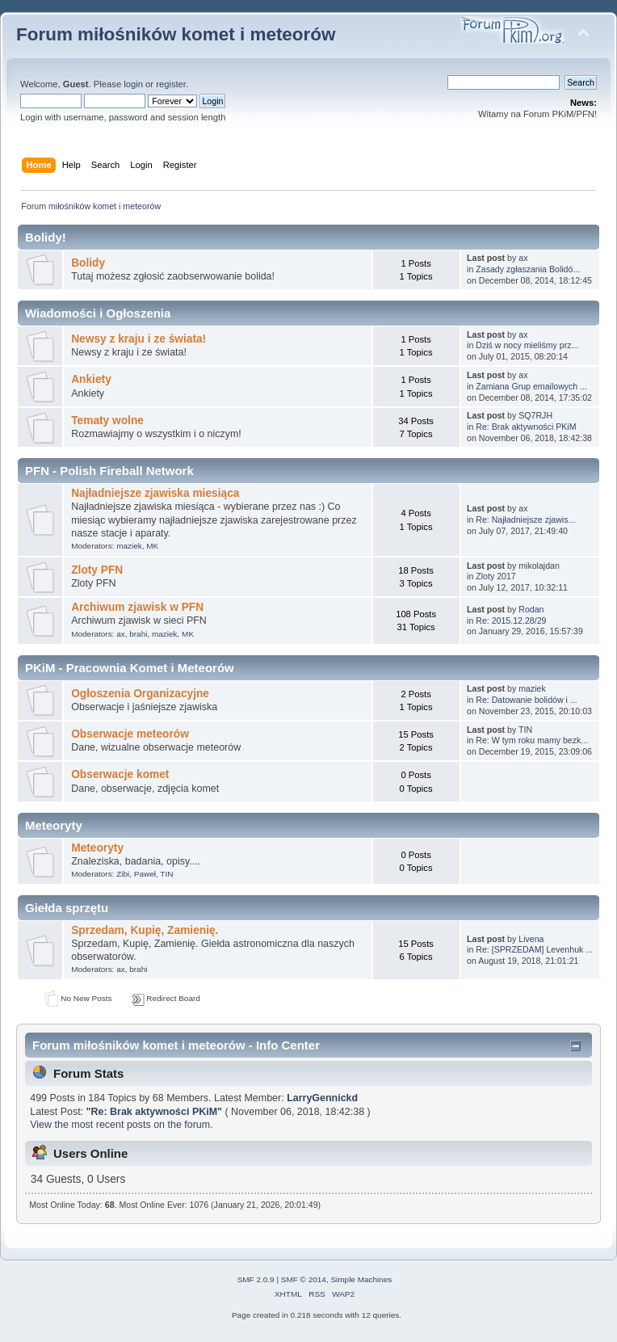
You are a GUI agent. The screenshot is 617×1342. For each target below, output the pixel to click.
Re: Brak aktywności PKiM (526, 426)
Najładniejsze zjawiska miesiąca (155, 493)
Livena (531, 939)
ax (522, 258)
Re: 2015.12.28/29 (511, 620)
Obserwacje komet (120, 774)
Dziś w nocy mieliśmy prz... (527, 345)
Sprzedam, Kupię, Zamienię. (144, 930)
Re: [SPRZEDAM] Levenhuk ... (534, 949)
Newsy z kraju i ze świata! (138, 339)
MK (152, 545)
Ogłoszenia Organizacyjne (140, 694)
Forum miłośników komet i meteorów (176, 34)
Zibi (122, 873)
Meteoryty (97, 848)
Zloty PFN (97, 570)
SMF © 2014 (303, 1279)
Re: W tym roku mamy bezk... (532, 740)
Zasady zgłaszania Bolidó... (528, 269)
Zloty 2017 (495, 576)
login (133, 84)
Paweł (145, 873)
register (171, 84)
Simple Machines (361, 1279)
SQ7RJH (535, 415)
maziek (129, 545)
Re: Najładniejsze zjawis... (525, 519)
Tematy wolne (107, 420)
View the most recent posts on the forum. (121, 1124)
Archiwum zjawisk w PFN (137, 607)
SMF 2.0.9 (256, 1279)
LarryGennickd (322, 1098)
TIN (525, 729)
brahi (138, 633)
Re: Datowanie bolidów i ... (526, 700)
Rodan (531, 609)
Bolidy (88, 263)
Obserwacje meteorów (130, 734)
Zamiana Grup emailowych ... (531, 386)
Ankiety (91, 379)
